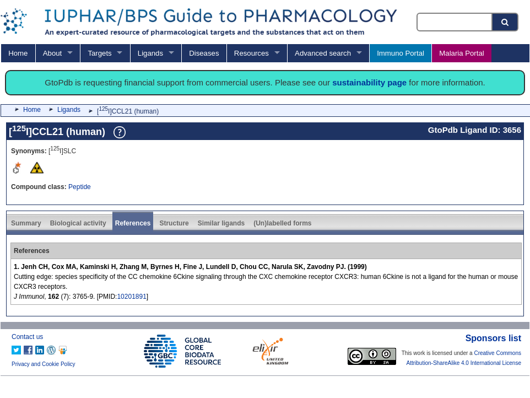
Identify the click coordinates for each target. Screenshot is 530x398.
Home (18, 53)
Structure (173, 223)
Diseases (204, 53)
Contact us (27, 337)
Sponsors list (493, 338)
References (133, 223)
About (52, 53)
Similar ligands (221, 223)
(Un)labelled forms (282, 223)
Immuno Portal (400, 53)
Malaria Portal (461, 53)
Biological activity (78, 223)
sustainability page (369, 82)
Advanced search (323, 53)
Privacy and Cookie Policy (43, 364)
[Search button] (506, 22)
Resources (251, 53)
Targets (99, 53)
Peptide (79, 187)
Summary (26, 223)
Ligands (150, 53)
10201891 (131, 296)
